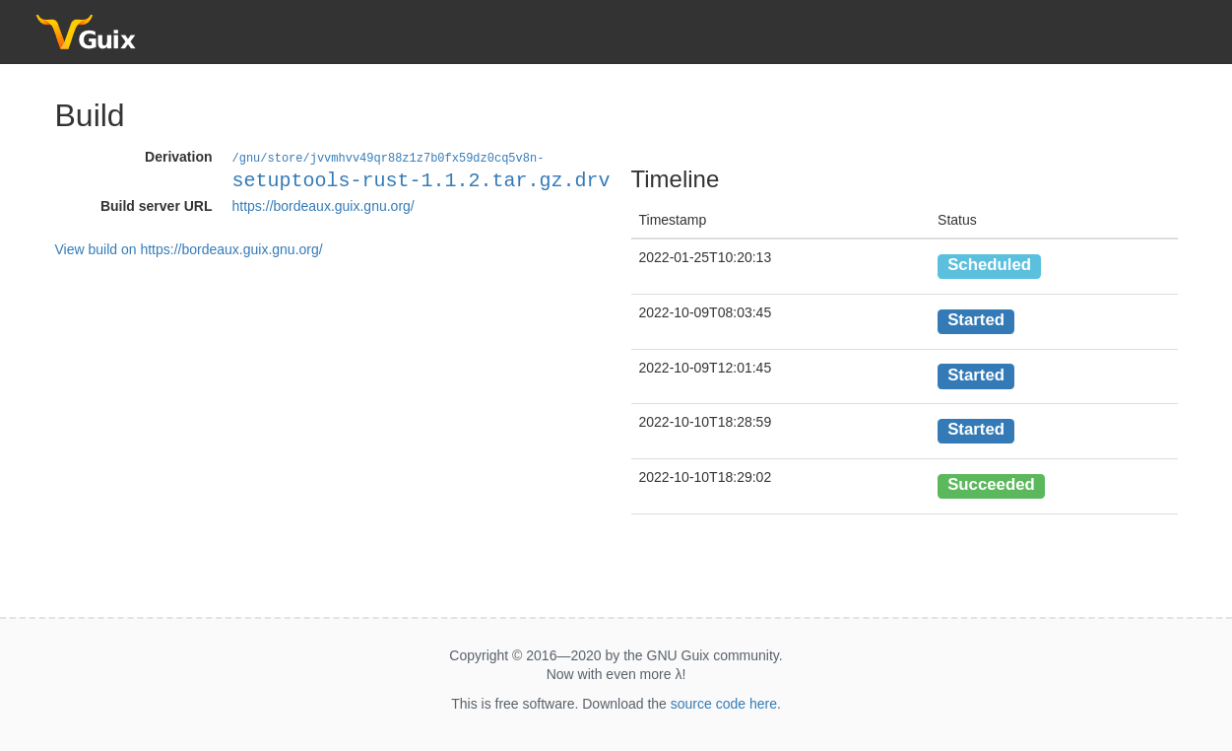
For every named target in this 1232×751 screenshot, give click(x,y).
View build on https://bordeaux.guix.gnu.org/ (189, 248)
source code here (724, 704)
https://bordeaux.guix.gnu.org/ (323, 205)
